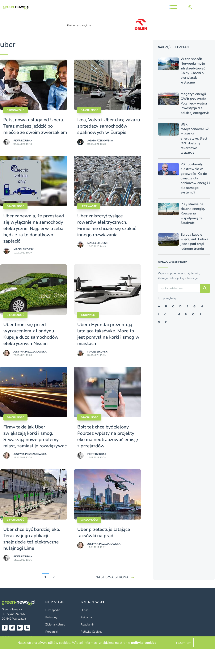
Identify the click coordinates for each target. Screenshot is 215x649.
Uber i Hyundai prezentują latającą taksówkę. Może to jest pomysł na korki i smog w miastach (108, 334)
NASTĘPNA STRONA (112, 577)
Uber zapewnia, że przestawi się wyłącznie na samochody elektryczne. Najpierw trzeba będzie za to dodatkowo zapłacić (33, 228)
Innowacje (88, 315)
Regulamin (87, 625)
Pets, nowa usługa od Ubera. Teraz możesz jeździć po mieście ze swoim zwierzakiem (35, 126)
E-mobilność (89, 110)
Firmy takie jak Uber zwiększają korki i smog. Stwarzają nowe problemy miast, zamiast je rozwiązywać (35, 436)
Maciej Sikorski (23, 249)
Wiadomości (89, 519)
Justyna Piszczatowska (30, 351)
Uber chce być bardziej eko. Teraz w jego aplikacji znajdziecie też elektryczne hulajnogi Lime (31, 538)
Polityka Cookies (91, 632)
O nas (84, 610)
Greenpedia (52, 610)
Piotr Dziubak (22, 140)
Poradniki (51, 632)
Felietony (51, 617)
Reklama (86, 617)
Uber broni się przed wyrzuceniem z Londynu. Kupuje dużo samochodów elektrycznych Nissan (31, 334)
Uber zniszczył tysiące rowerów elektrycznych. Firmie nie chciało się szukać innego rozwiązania (106, 225)
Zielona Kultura (55, 625)
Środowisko (15, 110)
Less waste (89, 206)
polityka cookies (143, 642)
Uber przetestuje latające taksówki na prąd (103, 532)
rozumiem (183, 642)
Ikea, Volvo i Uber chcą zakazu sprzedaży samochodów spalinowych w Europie (108, 126)
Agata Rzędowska (100, 140)
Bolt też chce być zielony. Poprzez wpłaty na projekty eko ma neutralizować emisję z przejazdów (107, 436)
